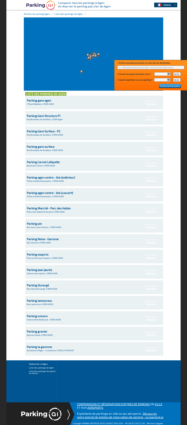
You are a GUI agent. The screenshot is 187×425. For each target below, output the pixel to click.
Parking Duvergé (38, 285)
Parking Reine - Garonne (43, 239)
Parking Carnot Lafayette (43, 162)
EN (130, 423)
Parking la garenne (39, 347)
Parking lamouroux (39, 300)
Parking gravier (37, 331)
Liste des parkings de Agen (41, 367)
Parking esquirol (37, 254)
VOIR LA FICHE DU (151, 103)
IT (141, 423)
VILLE (158, 404)
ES (133, 423)
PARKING (151, 104)
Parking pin (34, 223)
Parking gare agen (39, 100)
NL (144, 423)
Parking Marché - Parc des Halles (49, 208)
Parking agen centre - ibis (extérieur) (51, 177)
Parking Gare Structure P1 (43, 116)
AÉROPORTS (95, 407)
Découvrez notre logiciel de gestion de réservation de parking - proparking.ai (120, 415)
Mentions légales (155, 423)
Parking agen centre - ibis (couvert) (50, 193)
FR (126, 423)
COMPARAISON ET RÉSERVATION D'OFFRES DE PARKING (113, 404)
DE (137, 423)
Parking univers (37, 316)
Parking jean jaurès (39, 270)
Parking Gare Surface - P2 (43, 131)
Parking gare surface (40, 146)
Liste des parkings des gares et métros (42, 372)
